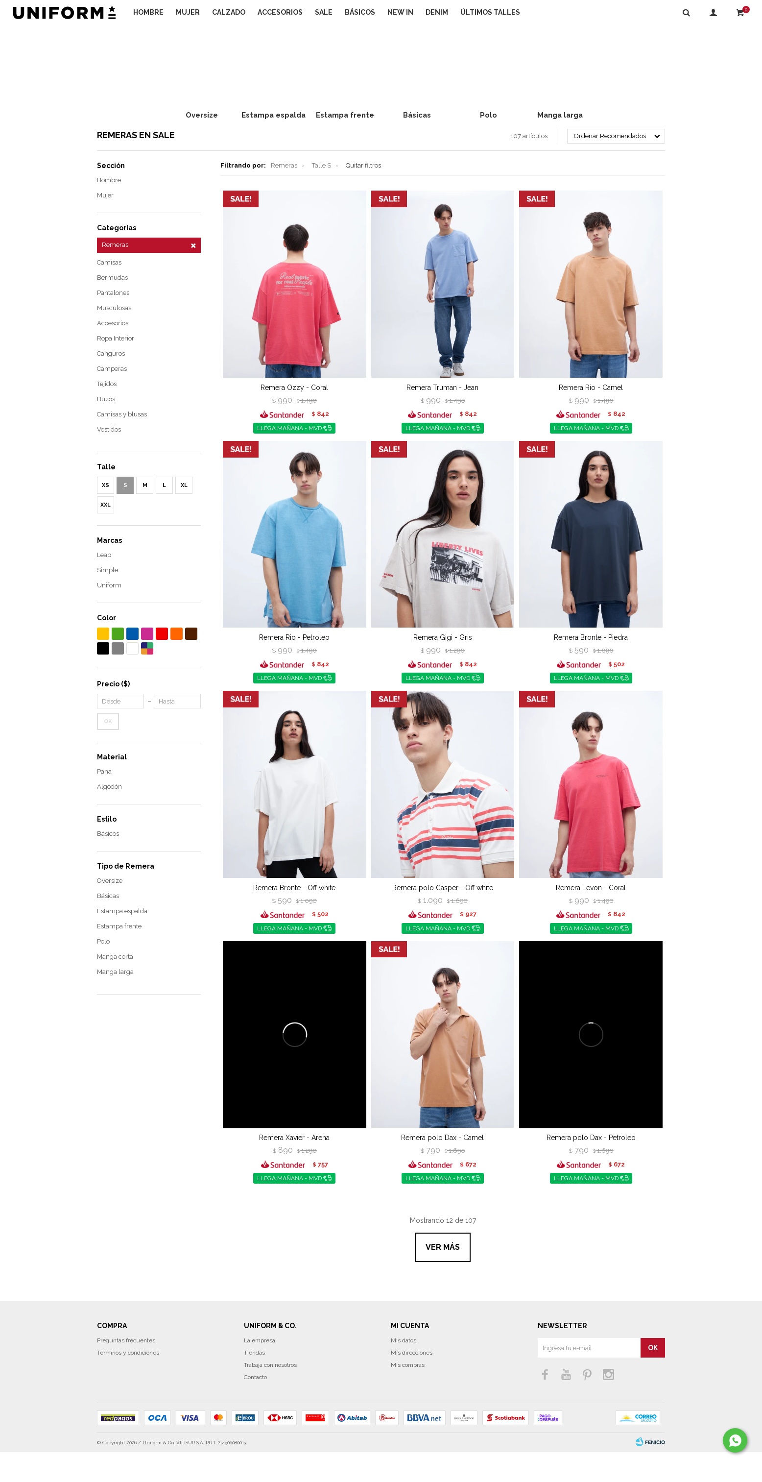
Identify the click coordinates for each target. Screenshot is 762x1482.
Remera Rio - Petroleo (294, 667)
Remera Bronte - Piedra (591, 667)
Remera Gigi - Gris (442, 667)
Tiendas (254, 1382)
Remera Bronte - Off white (294, 918)
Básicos (360, 12)
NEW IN (400, 12)
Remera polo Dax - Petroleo (591, 1167)
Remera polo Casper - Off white (442, 918)
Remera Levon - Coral (591, 918)
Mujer (188, 12)
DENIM (437, 12)
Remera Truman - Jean (442, 417)
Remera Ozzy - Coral (294, 417)
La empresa (259, 1370)
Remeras (284, 195)
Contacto (255, 1407)
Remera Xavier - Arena (294, 1167)
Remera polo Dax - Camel (442, 1167)
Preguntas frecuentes (126, 1370)
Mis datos (403, 1370)
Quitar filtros (363, 195)
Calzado (228, 12)
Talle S (321, 195)
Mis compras (408, 1394)
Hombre (148, 12)
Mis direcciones (411, 1382)
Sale (324, 12)
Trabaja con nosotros (270, 1394)
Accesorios (280, 12)
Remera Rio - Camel (591, 417)
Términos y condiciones (128, 1382)
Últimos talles (490, 12)
